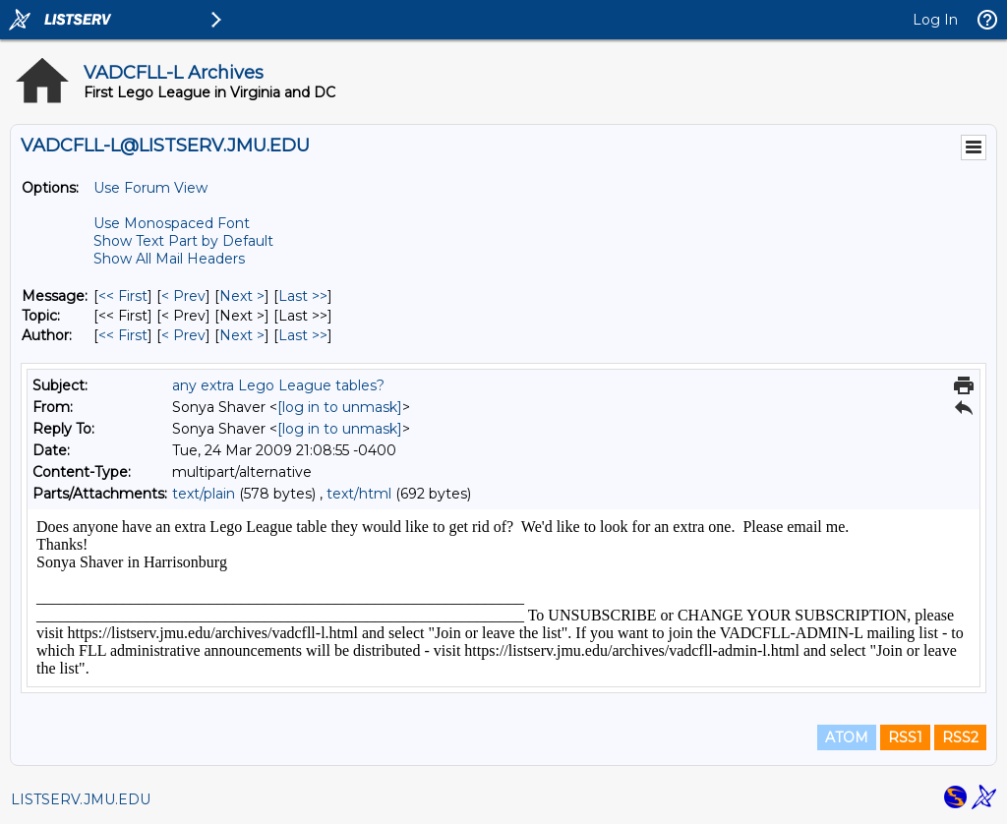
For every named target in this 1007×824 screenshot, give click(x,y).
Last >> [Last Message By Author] (302, 335)
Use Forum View (150, 188)
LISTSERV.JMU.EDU (80, 799)
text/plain (203, 493)
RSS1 (905, 737)
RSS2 (960, 737)
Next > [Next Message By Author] (242, 335)
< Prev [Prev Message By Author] (183, 335)
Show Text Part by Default (183, 241)
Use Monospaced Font (171, 223)
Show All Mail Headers (169, 258)
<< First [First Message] (123, 296)
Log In (935, 20)
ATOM (846, 737)
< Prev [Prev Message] (183, 296)
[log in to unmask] (339, 407)
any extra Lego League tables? (278, 385)
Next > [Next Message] (242, 296)
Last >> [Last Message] (302, 296)
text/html (358, 493)
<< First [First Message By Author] (123, 335)
